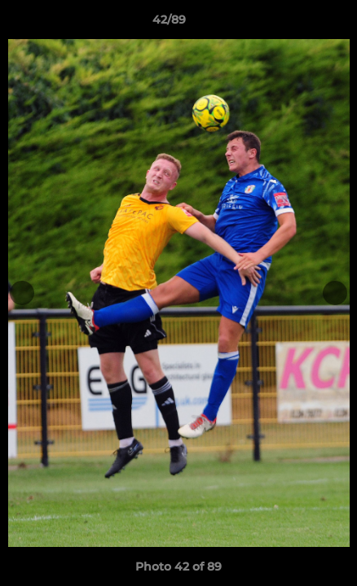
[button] (298, 23)
